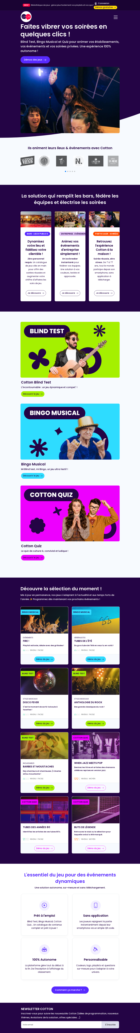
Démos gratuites (105, 7)
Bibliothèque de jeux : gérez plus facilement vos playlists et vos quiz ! (62, 5)
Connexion (102, 3)
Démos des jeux (35, 60)
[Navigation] (116, 17)
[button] (65, 171)
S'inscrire (110, 1024)
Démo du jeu (44, 659)
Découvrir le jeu (33, 393)
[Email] (61, 1024)
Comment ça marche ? (70, 990)
